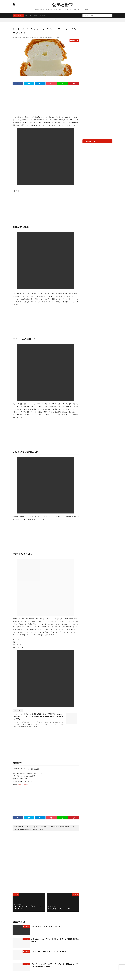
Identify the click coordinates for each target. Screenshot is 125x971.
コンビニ (30, 15)
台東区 (49, 37)
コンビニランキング (51, 10)
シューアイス (84, 10)
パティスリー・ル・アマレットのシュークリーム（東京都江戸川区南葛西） (55, 927)
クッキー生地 (44, 37)
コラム (60, 10)
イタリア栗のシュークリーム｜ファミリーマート (48, 938)
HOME (15, 20)
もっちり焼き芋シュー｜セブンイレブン (45, 913)
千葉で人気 (76, 10)
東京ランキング (39, 10)
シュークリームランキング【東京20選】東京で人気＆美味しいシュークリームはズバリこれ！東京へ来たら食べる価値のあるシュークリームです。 (38, 703)
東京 (25, 15)
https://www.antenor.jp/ (24, 771)
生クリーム (54, 37)
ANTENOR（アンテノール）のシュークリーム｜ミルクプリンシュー (44, 20)
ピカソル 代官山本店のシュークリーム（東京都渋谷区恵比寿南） (54, 964)
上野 (58, 37)
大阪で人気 (68, 10)
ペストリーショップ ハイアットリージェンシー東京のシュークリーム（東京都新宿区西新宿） (55, 952)
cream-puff (22, 20)
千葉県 (43, 15)
